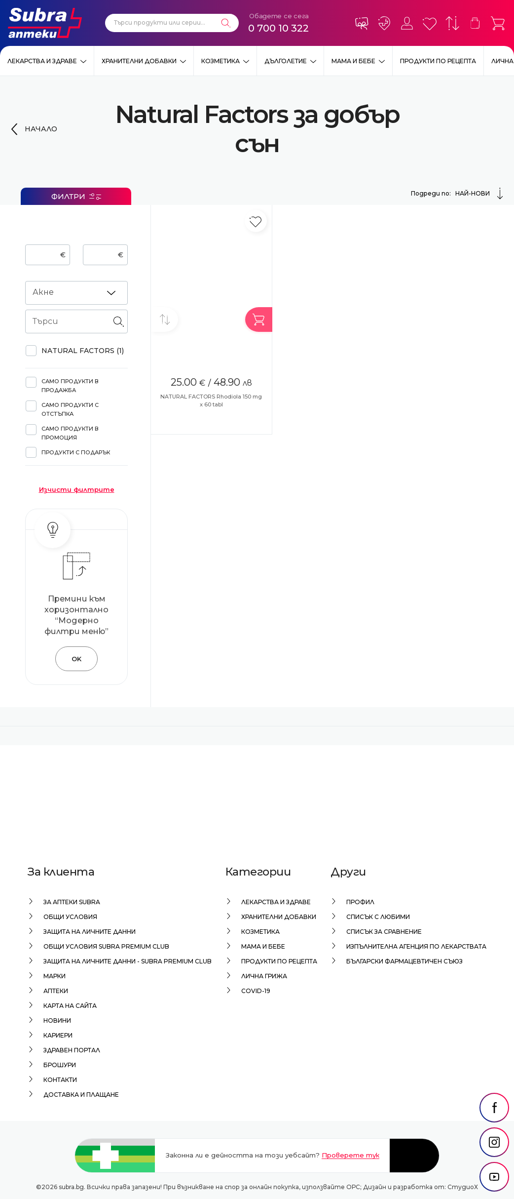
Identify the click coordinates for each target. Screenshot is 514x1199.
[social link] (494, 1107)
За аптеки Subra (71, 902)
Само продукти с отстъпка (70, 409)
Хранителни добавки (139, 61)
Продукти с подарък (75, 452)
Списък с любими (378, 916)
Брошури (59, 1065)
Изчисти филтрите (76, 489)
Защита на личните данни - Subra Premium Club (127, 961)
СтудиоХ (462, 1187)
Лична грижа (264, 976)
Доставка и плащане (81, 1094)
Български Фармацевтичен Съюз (404, 961)
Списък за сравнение (384, 931)
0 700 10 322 (278, 28)
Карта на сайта (70, 1005)
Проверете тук (350, 1155)
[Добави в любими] (256, 221)
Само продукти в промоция (70, 433)
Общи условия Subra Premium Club (106, 946)
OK (76, 659)
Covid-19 (255, 991)
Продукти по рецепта (438, 61)
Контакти (60, 1079)
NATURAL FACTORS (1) (82, 350)
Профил (360, 902)
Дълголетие (285, 61)
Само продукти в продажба (70, 386)
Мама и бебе (353, 61)
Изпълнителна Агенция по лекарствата (416, 946)
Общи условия (70, 916)
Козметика (220, 61)
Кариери (58, 1035)
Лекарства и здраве (42, 61)
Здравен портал (71, 1050)
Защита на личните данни (89, 931)
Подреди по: (458, 194)
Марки (54, 976)
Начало (41, 128)
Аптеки (55, 991)
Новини (57, 1020)
